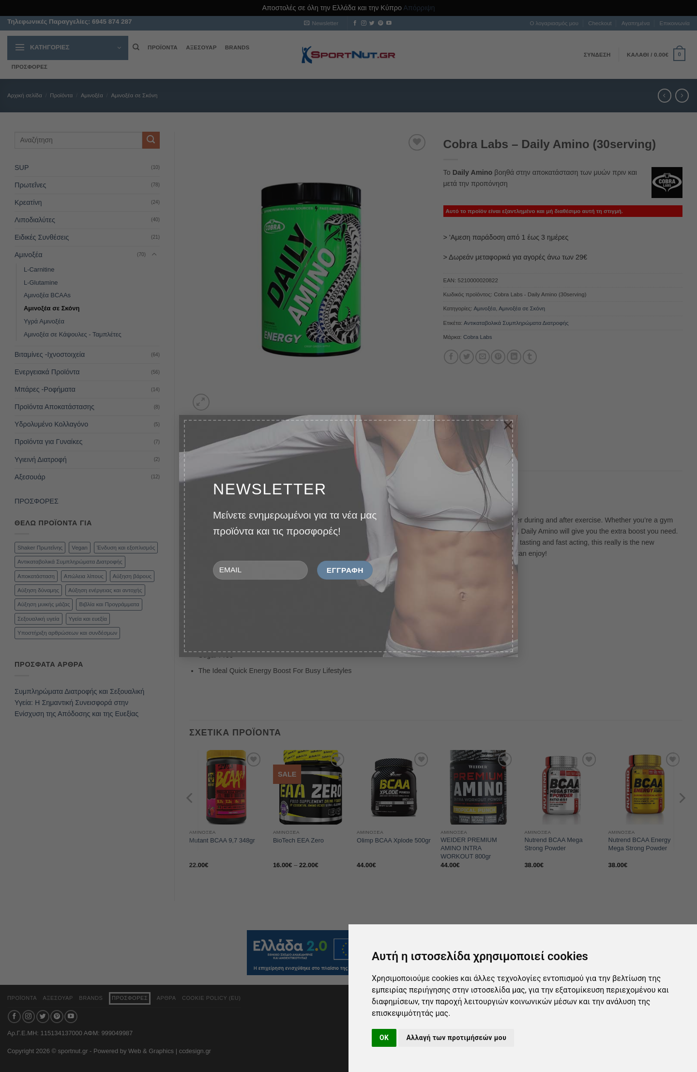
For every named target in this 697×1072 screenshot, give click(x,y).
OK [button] (384, 1037)
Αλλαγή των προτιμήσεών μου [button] (456, 1037)
